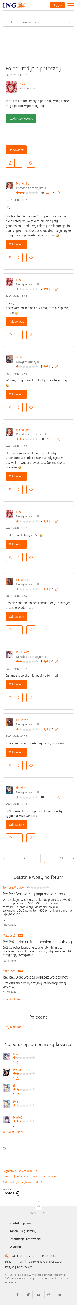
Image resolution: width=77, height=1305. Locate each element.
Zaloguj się (57, 5)
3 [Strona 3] (36, 858)
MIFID (8, 1261)
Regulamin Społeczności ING (20, 1171)
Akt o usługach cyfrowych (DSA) (23, 1182)
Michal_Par (23, 183)
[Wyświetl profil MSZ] (24, 1054)
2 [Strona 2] (25, 858)
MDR (20, 1261)
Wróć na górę (38, 1213)
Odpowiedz (16, 150)
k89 (23, 83)
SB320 (20, 357)
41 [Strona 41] (61, 858)
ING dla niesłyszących (23, 1256)
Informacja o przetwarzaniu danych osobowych (33, 1176)
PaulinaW (22, 652)
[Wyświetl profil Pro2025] (24, 1070)
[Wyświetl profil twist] (24, 1102)
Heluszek (22, 580)
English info (49, 1256)
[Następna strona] (72, 858)
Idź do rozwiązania (21, 118)
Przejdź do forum (14, 999)
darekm (21, 788)
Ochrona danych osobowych (45, 1261)
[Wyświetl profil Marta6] (24, 1118)
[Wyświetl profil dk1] (24, 1086)
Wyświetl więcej (13, 1132)
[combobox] (38, 22)
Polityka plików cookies (18, 1267)
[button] (10, 163)
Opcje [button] (30, 163)
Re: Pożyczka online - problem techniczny (37, 942)
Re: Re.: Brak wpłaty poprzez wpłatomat (35, 894)
